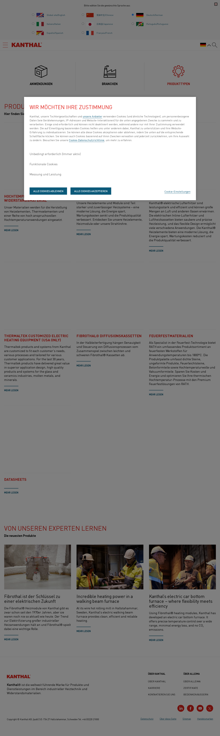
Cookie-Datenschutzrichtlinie (86, 140)
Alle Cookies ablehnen (48, 191)
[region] (110, 148)
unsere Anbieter (92, 116)
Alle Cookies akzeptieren (90, 191)
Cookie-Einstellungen (177, 191)
